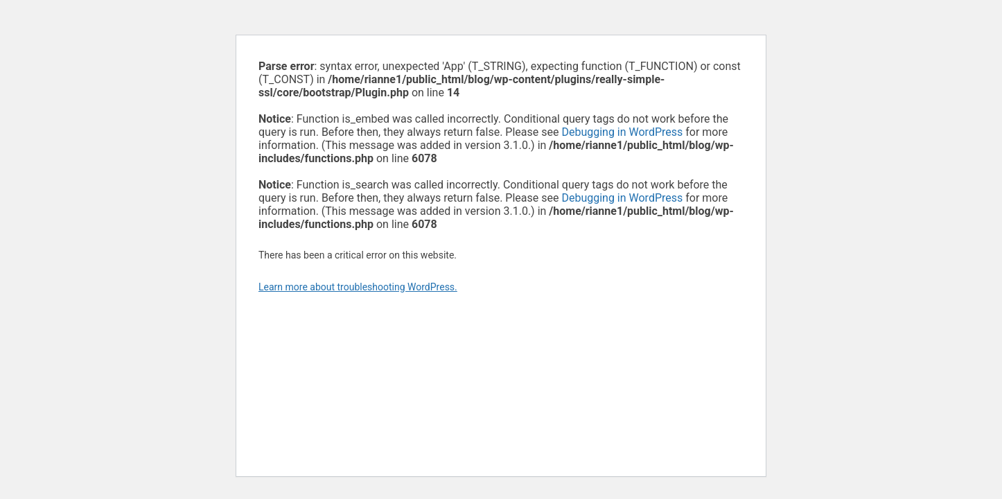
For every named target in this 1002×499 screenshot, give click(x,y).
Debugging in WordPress (622, 132)
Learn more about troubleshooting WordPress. (357, 286)
